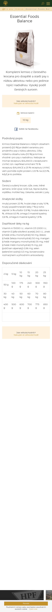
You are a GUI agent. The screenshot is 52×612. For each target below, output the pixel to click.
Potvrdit (26, 603)
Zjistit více (33, 609)
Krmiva (20, 9)
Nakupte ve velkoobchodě (26, 103)
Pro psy (8, 9)
